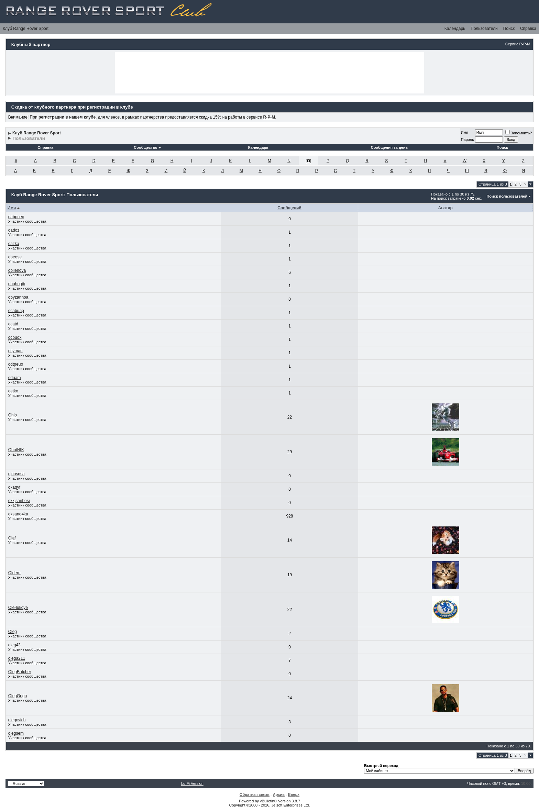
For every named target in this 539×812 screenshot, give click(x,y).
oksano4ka (18, 514)
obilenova (17, 270)
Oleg (12, 631)
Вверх (293, 794)
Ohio (12, 415)
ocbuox (15, 337)
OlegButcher (19, 671)
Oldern (14, 572)
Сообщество (147, 147)
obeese (15, 257)
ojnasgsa (16, 473)
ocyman (15, 350)
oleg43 (14, 645)
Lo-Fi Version (192, 783)
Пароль (467, 139)
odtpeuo (15, 364)
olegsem (16, 733)
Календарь (454, 28)
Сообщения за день (389, 147)
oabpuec (16, 216)
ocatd (13, 324)
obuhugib (16, 283)
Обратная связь (255, 794)
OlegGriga (17, 695)
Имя (464, 132)
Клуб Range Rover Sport (25, 28)
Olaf (12, 538)
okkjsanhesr (19, 500)
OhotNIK (16, 449)
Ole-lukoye (18, 607)
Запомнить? (518, 133)
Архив (279, 794)
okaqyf (14, 487)
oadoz (14, 230)
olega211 (16, 658)
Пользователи (484, 28)
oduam (14, 377)
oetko (13, 391)
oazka (13, 243)
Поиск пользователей (506, 196)
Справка (528, 28)
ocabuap (16, 310)
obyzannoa (18, 297)
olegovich (17, 720)
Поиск (509, 28)
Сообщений (289, 207)
